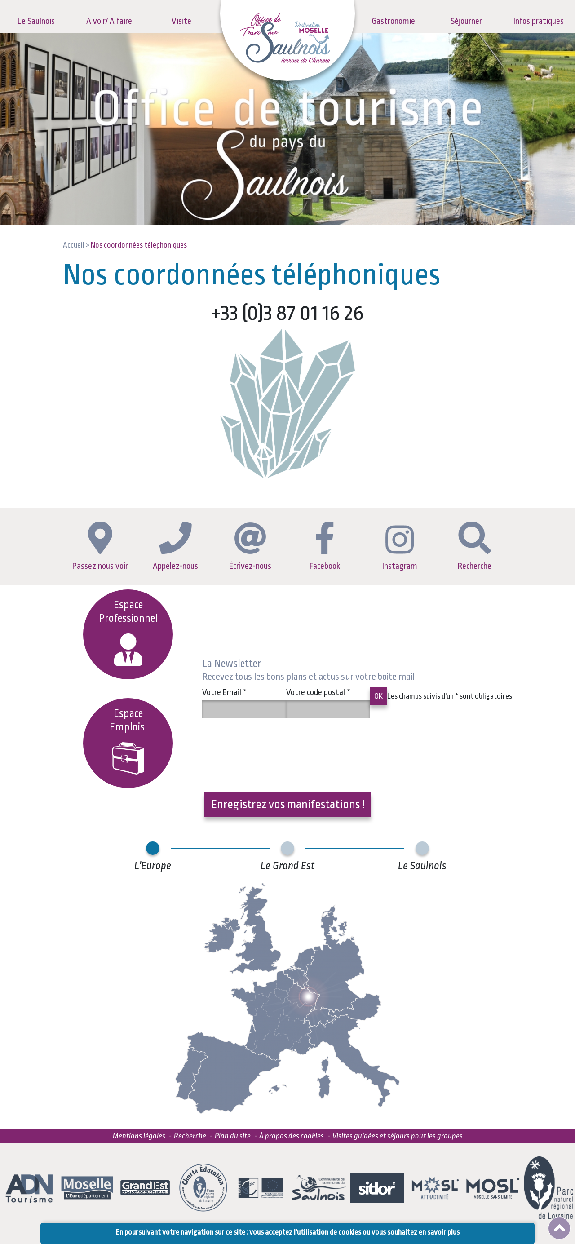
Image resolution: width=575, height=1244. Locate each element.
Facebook (325, 546)
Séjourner (466, 21)
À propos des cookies (291, 1136)
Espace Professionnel (128, 632)
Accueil (73, 245)
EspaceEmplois (128, 741)
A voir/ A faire (109, 21)
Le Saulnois (36, 21)
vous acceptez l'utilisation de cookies (305, 1232)
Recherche (474, 546)
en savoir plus (439, 1232)
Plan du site (233, 1136)
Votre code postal (318, 692)
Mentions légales (139, 1136)
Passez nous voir (100, 546)
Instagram (399, 548)
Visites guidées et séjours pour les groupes (397, 1136)
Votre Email (224, 692)
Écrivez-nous (250, 546)
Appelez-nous (175, 546)
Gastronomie (393, 21)
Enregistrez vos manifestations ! (287, 804)
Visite (181, 21)
